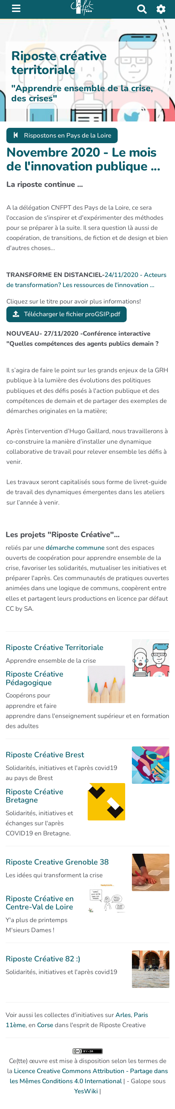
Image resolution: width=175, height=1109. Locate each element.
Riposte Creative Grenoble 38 (57, 862)
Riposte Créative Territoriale (54, 647)
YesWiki (86, 1091)
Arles (123, 1015)
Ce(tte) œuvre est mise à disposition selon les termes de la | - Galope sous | (87, 1072)
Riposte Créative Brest (45, 754)
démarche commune (75, 547)
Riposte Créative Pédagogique (34, 678)
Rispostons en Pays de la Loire (62, 135)
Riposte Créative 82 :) (43, 959)
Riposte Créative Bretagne (34, 795)
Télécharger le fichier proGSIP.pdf (66, 314)
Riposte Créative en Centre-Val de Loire (40, 902)
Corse (45, 1025)
